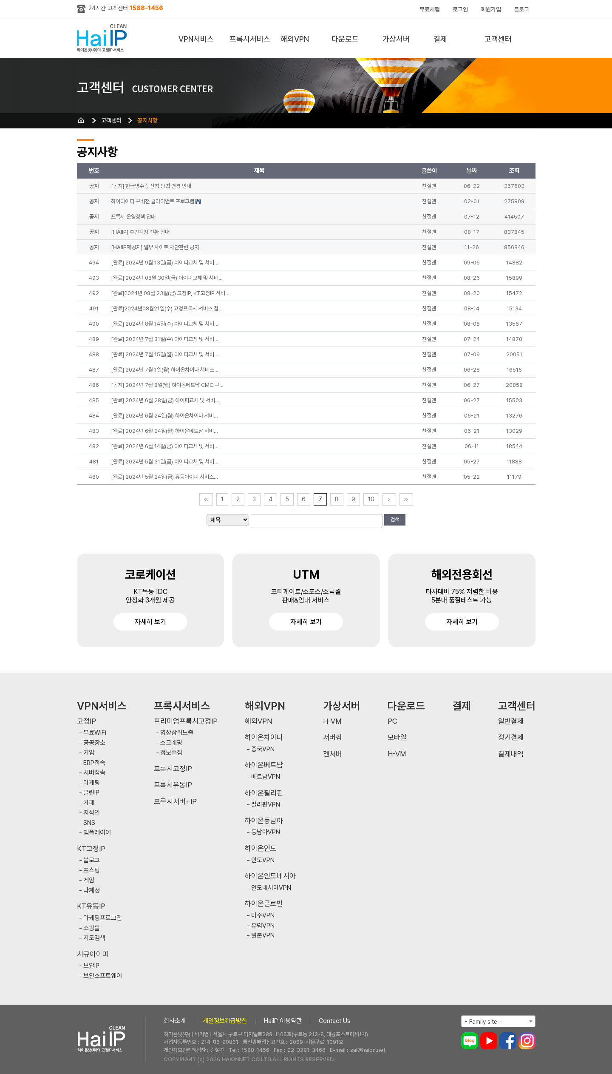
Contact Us (335, 1021)
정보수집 (171, 752)
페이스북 (507, 1040)
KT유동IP (91, 906)
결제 (440, 38)
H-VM (332, 721)
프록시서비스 (250, 38)
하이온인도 (261, 848)
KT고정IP (91, 849)
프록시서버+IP (175, 802)
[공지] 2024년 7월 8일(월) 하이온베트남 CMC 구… (167, 385)
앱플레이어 (97, 832)
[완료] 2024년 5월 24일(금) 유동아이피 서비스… (164, 477)
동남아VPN (265, 832)
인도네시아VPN (271, 888)
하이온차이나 (264, 737)
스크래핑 (171, 743)
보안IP (91, 965)
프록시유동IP (173, 785)
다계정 (91, 890)
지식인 (91, 812)
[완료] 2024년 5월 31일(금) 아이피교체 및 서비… (164, 461)
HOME (81, 120)
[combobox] (498, 1021)
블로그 (521, 9)
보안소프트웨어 (102, 976)
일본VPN (263, 935)
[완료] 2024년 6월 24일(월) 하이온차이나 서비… (164, 415)
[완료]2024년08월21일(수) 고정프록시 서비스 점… (167, 308)
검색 (395, 520)
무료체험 (429, 9)
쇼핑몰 (91, 928)
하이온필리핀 (264, 793)
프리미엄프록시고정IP (186, 721)
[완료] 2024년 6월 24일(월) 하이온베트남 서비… (164, 431)
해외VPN (294, 38)
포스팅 (91, 870)
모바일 (397, 737)
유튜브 (488, 1040)
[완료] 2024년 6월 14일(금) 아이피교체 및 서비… (164, 446)
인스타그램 (527, 1040)
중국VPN (263, 749)
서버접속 (94, 772)
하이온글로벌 (264, 904)
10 (371, 499)
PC (392, 721)
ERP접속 (94, 763)
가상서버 (396, 38)
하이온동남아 (264, 821)
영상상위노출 (176, 732)
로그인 (460, 9)
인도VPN (263, 860)
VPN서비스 (196, 38)
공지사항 (147, 120)
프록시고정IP (173, 769)
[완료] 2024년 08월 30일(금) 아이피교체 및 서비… (167, 278)
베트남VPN (265, 777)
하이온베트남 (264, 765)
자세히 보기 (150, 622)
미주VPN (263, 915)
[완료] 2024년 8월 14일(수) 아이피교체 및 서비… (164, 324)
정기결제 (511, 737)
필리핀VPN (265, 804)
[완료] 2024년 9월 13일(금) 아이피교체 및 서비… (164, 262)
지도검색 (94, 938)
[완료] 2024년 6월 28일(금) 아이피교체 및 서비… (165, 400)
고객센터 (498, 38)
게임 (88, 880)
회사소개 (175, 1021)
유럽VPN (263, 925)
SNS (89, 823)
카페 (88, 803)
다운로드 (345, 38)
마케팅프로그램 (102, 918)
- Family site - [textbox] (483, 1021)
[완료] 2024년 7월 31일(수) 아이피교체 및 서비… (164, 339)
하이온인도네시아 (270, 876)
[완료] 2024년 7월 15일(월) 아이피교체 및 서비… (164, 354)
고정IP (86, 721)
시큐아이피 (93, 954)
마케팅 (91, 783)
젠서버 (332, 754)
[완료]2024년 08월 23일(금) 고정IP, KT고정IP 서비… (170, 293)
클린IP (91, 792)
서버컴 (332, 737)
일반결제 (511, 721)
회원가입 (491, 9)
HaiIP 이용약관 (283, 1021)
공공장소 (94, 743)
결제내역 (511, 754)
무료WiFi (94, 732)
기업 (88, 752)
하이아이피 (103, 38)
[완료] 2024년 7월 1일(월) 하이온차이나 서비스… (164, 370)
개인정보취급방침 (225, 1021)
